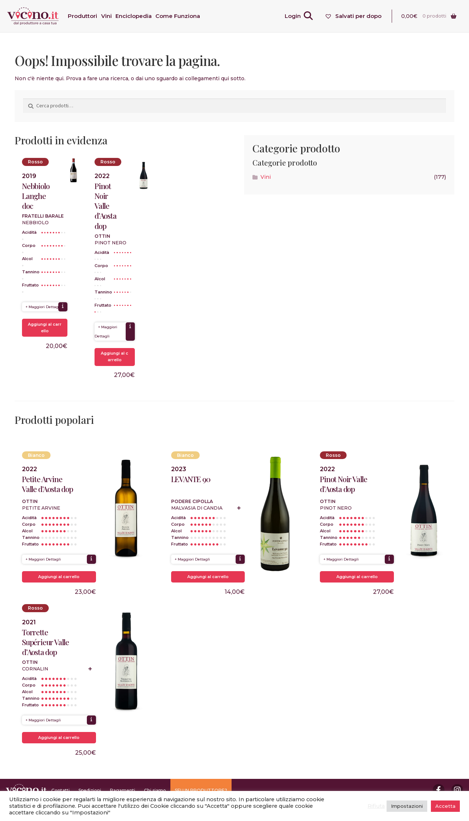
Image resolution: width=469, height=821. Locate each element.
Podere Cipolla (192, 501)
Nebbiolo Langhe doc (35, 196)
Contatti (60, 790)
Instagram (457, 790)
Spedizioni (89, 790)
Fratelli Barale (43, 216)
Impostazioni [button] (407, 806)
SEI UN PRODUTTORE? (201, 790)
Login (293, 15)
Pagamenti (122, 790)
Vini (266, 177)
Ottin (102, 236)
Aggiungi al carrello (45, 327)
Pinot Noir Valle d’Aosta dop (106, 206)
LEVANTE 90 (190, 479)
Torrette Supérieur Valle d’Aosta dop (45, 642)
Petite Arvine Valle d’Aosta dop (47, 484)
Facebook (438, 790)
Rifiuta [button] (376, 806)
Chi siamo (155, 790)
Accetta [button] (445, 806)
